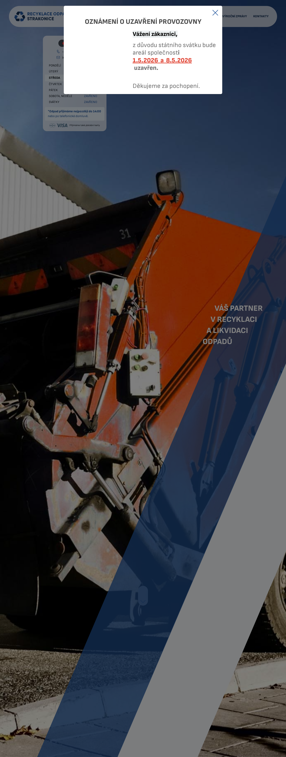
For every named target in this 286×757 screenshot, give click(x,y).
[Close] (215, 12)
